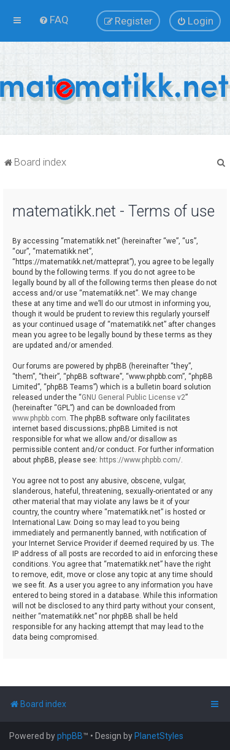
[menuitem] (54, 19)
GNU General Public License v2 (133, 397)
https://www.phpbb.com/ (140, 460)
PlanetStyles (158, 736)
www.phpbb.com (39, 418)
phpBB (70, 736)
